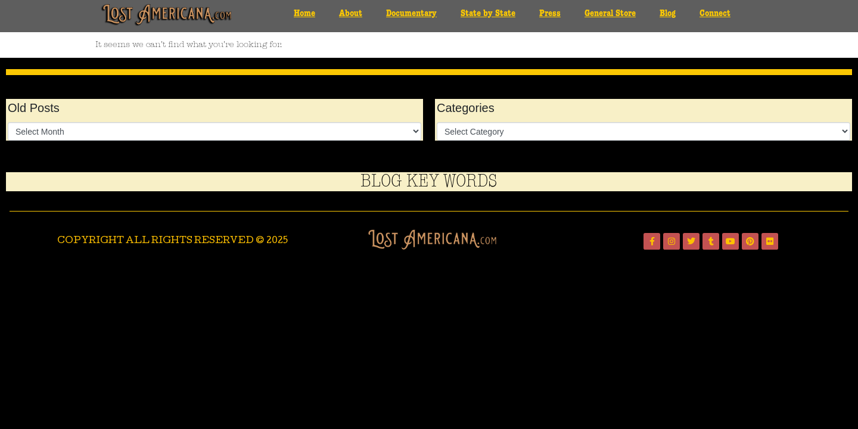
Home (304, 13)
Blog (668, 13)
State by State (488, 13)
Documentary (411, 13)
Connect (715, 13)
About (350, 13)
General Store (610, 13)
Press (550, 13)
